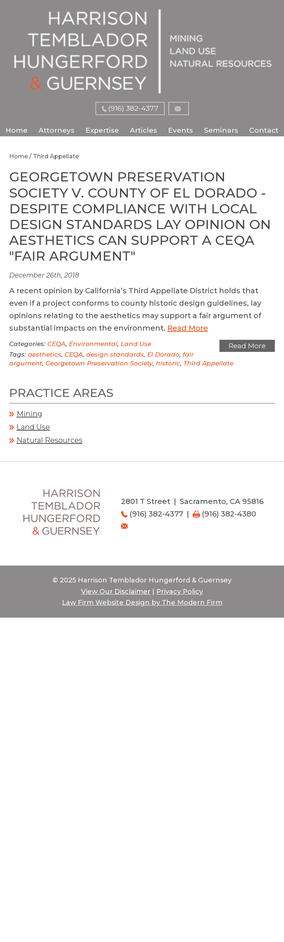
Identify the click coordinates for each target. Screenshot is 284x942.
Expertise (102, 130)
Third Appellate (208, 363)
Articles (143, 130)
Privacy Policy (179, 592)
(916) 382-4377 (133, 108)
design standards (115, 354)
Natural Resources (50, 440)
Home (17, 130)
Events (180, 130)
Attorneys (56, 130)
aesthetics (44, 354)
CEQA (56, 343)
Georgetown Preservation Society (99, 363)
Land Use (136, 343)
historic (168, 363)
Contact (263, 130)
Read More (187, 328)
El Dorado (163, 354)
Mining (29, 413)
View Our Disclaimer (115, 592)
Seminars (221, 130)
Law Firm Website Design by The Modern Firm (142, 603)
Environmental (93, 343)
